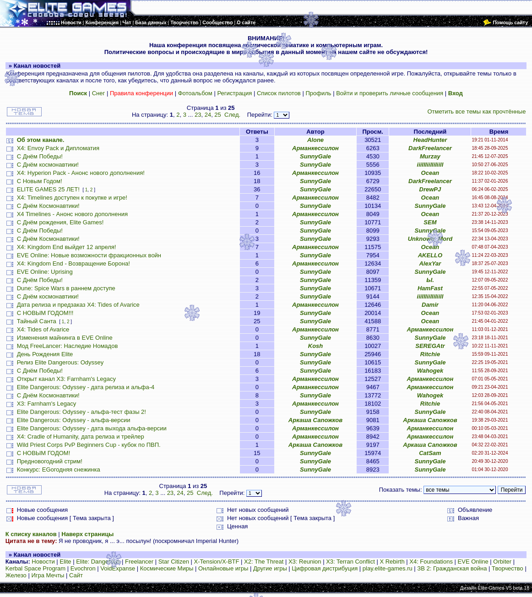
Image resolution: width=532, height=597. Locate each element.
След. (232, 114)
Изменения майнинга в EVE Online (65, 337)
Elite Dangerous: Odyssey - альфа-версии (73, 420)
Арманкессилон (315, 148)
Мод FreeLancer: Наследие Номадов (67, 345)
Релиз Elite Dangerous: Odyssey (60, 362)
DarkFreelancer (430, 148)
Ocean (430, 172)
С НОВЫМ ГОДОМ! (44, 453)
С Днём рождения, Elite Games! (60, 222)
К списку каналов (31, 534)
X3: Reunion (304, 561)
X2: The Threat (263, 561)
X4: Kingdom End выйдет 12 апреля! (66, 247)
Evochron (83, 568)
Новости (43, 561)
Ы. (430, 280)
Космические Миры (166, 568)
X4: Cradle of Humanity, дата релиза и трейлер (80, 436)
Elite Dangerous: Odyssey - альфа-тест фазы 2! (81, 411)
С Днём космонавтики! (48, 164)
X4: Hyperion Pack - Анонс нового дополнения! (81, 172)
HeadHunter (430, 139)
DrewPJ (430, 189)
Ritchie (430, 354)
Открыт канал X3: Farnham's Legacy (66, 378)
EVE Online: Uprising (45, 271)
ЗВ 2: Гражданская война (452, 568)
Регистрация (234, 93)
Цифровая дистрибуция (325, 568)
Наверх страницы (87, 534)
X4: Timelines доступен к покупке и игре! (72, 197)
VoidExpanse (117, 568)
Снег (98, 93)
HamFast (430, 288)
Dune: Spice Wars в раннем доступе (66, 288)
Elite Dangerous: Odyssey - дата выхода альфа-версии (92, 428)
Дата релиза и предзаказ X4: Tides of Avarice (78, 304)
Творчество (507, 568)
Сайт (76, 575)
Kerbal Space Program (35, 568)
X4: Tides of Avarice (43, 329)
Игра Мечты (47, 575)
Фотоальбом (195, 93)
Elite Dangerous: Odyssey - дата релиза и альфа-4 (86, 387)
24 (208, 114)
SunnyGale (315, 156)
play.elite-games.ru (388, 568)
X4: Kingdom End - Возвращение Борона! (73, 263)
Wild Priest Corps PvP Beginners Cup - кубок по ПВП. (89, 444)
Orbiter (502, 561)
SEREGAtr (430, 345)
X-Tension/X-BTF (216, 561)
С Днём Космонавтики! (48, 205)
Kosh (315, 345)
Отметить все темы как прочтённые (476, 111)
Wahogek (430, 370)
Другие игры (270, 568)
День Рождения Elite (45, 354)
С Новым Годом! (39, 181)
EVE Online (473, 561)
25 (217, 114)
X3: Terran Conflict (350, 561)
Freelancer (139, 561)
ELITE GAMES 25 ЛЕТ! (48, 189)
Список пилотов (279, 93)
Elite (65, 561)
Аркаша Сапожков (315, 420)
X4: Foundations (431, 561)
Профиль (318, 93)
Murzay (430, 156)
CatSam (430, 453)
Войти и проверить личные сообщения (389, 93)
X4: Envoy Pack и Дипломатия (58, 148)
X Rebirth (392, 561)
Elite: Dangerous (98, 561)
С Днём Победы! (40, 156)
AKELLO (430, 255)
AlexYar (430, 263)
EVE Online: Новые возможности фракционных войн (89, 255)
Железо (16, 575)
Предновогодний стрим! (49, 461)
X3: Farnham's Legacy (46, 403)
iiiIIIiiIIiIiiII (430, 164)
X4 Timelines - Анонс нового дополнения (72, 214)
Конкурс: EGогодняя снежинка (58, 469)
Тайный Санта (36, 321)
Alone (315, 139)
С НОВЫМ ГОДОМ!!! (45, 312)
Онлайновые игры (223, 568)
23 (198, 114)
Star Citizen (173, 561)
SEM (429, 222)
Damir (430, 304)
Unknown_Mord (430, 238)
